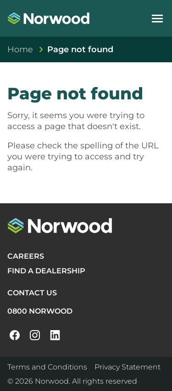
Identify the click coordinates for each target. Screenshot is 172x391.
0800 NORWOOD (39, 311)
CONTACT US (32, 292)
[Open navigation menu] (157, 18)
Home (20, 49)
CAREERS (25, 256)
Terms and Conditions (47, 367)
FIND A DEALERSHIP (46, 270)
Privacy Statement (127, 367)
